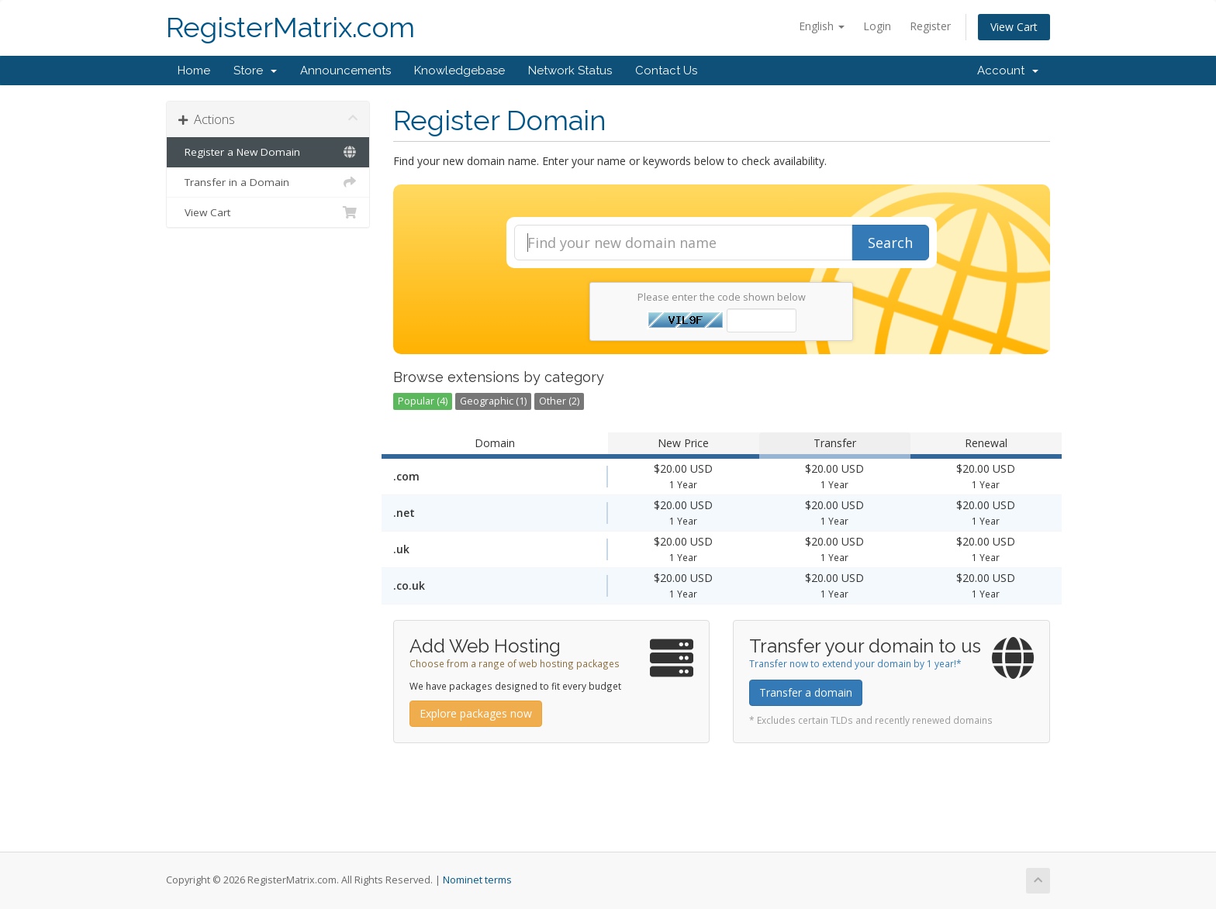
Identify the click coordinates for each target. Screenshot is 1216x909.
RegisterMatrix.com (290, 27)
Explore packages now (476, 713)
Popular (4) (422, 401)
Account (1007, 70)
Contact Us (666, 70)
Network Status (570, 70)
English (822, 26)
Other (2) (559, 401)
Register (930, 26)
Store (255, 70)
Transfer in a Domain (268, 182)
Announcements (345, 70)
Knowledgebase (459, 70)
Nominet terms (477, 880)
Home (194, 70)
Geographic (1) (493, 401)
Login (877, 26)
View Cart (1014, 26)
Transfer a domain (805, 692)
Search (890, 242)
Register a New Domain (268, 152)
